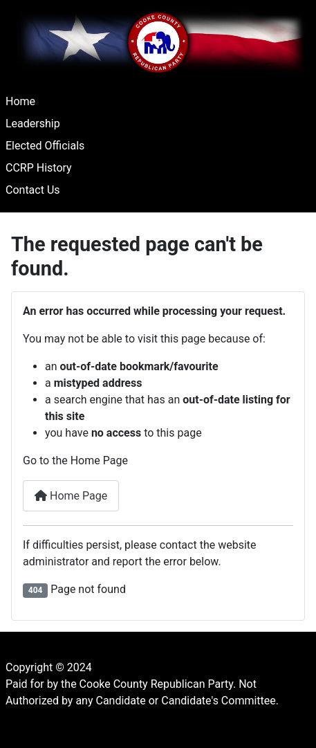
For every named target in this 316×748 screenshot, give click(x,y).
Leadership (33, 123)
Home (20, 101)
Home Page (71, 495)
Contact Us (33, 190)
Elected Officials (45, 145)
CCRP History (39, 167)
